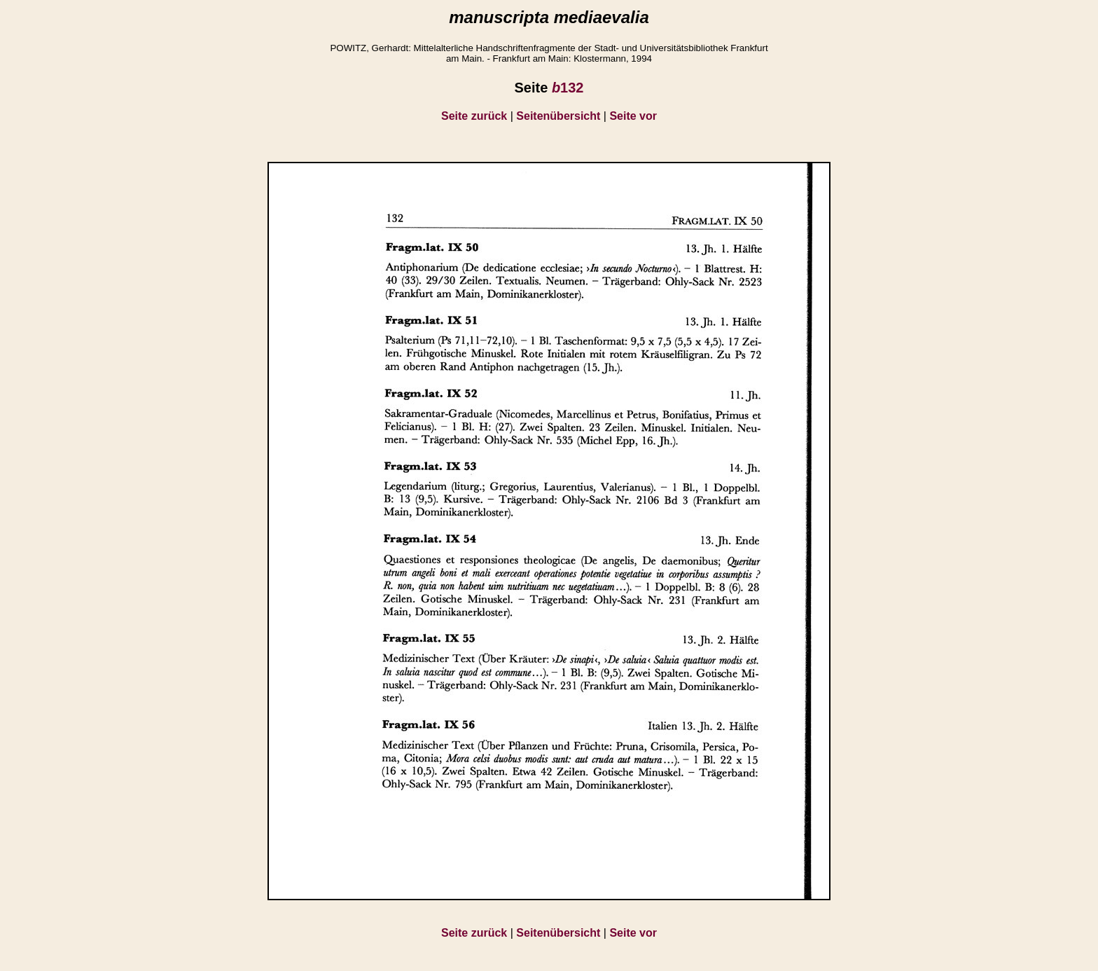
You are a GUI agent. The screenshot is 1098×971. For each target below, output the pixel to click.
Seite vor (633, 116)
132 (568, 87)
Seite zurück (474, 116)
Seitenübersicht (558, 116)
